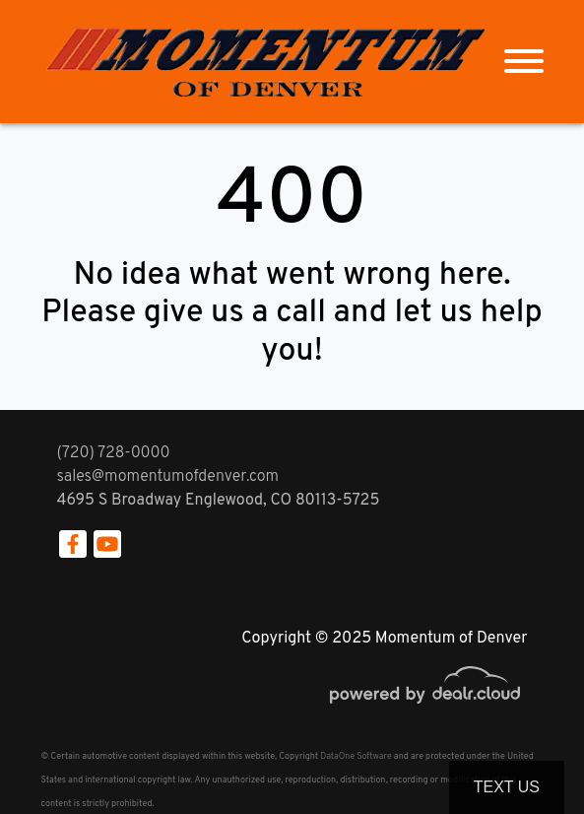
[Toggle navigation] (523, 61)
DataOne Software (355, 756)
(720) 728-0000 (113, 453)
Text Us (507, 787)
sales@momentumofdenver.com (168, 477)
